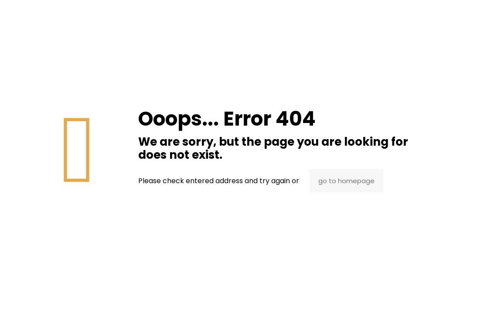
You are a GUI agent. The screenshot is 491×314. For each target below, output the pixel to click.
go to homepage (346, 180)
